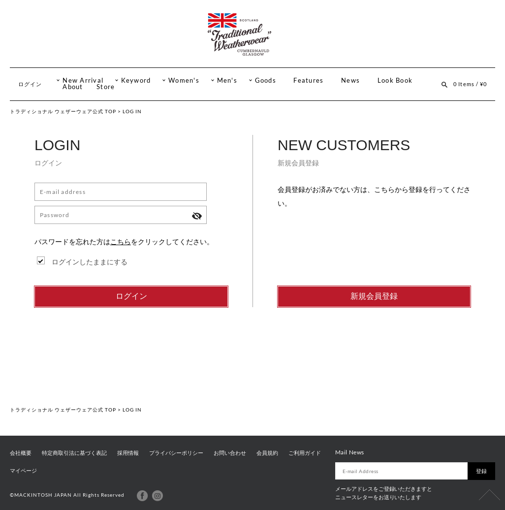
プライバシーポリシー (176, 453)
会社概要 (21, 453)
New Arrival (83, 80)
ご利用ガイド (304, 453)
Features (308, 80)
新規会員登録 (374, 296)
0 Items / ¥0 (470, 84)
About (73, 87)
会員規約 (267, 453)
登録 (481, 471)
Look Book (395, 80)
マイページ (23, 471)
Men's (227, 80)
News (350, 80)
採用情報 (128, 453)
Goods (265, 80)
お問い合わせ (230, 453)
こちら (120, 241)
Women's (183, 80)
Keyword (136, 80)
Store (105, 87)
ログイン (30, 84)
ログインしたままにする (89, 261)
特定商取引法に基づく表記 (74, 453)
